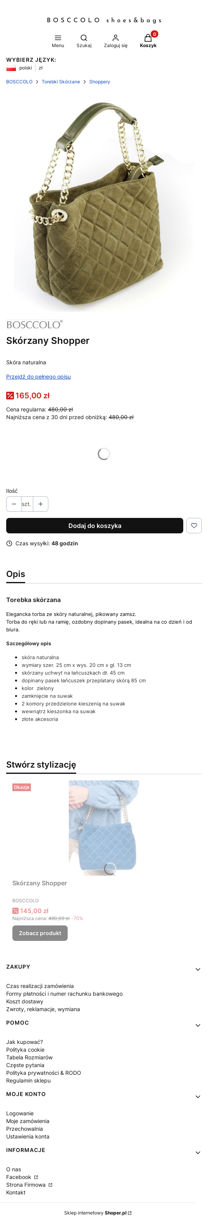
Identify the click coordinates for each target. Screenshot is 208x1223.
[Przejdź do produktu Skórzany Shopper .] (104, 828)
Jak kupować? (24, 1042)
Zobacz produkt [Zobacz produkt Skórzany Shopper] (40, 933)
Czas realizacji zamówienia (40, 986)
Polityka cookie (25, 1049)
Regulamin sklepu (28, 1080)
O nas (13, 1169)
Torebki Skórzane (61, 82)
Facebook (19, 1177)
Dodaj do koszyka (94, 525)
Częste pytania (25, 1065)
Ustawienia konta (27, 1136)
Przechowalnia (24, 1128)
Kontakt (16, 1192)
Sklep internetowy (95, 1213)
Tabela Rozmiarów (29, 1057)
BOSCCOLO (19, 82)
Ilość (12, 490)
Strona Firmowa (26, 1184)
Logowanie (20, 1113)
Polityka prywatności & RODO (43, 1072)
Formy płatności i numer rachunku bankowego (64, 993)
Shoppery (99, 82)
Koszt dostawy (24, 1001)
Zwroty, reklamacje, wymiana (43, 1009)
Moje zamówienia (27, 1121)
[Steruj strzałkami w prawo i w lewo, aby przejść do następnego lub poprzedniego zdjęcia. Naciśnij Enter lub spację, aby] (104, 202)
